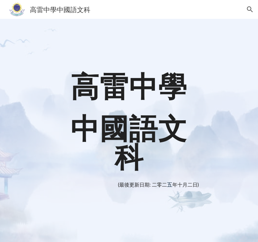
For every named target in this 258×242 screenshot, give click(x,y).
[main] (128, 121)
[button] (250, 9)
